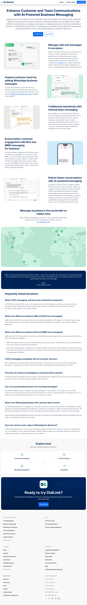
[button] (2, 2)
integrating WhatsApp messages (21, 94)
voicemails (60, 63)
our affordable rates (43, 222)
